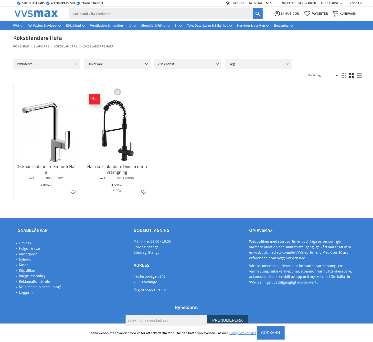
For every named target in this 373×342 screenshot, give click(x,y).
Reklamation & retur (35, 281)
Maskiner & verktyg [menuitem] (251, 25)
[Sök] (257, 13)
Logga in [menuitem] (356, 3)
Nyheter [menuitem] (288, 3)
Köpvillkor (27, 270)
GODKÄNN (270, 333)
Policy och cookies (242, 333)
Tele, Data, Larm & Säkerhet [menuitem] (207, 25)
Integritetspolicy (32, 276)
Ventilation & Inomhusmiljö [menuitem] (110, 25)
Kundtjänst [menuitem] (330, 3)
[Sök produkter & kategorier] (161, 13)
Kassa (23, 264)
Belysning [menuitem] (281, 25)
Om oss (25, 243)
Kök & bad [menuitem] (73, 25)
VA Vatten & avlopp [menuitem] (42, 25)
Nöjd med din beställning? (40, 287)
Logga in (26, 292)
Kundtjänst (28, 254)
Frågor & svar (30, 248)
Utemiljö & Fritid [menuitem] (153, 25)
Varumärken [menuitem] (307, 3)
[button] (316, 14)
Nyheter (25, 259)
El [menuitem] (176, 25)
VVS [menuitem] (16, 25)
